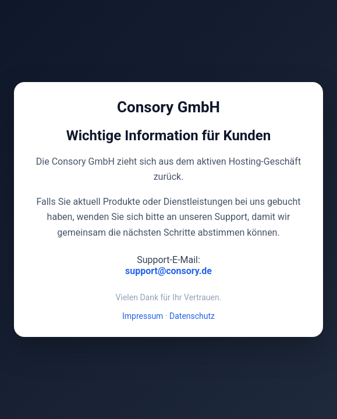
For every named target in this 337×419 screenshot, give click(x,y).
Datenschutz (192, 316)
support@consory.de (168, 270)
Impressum (142, 316)
